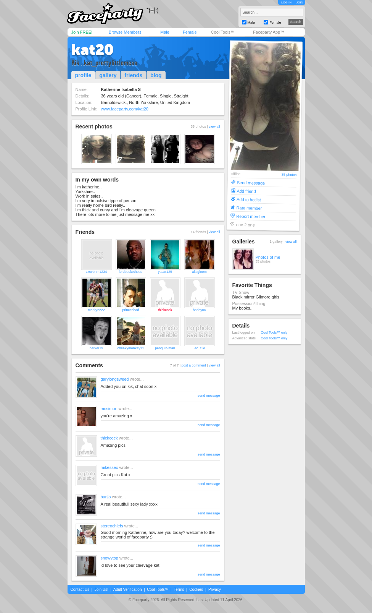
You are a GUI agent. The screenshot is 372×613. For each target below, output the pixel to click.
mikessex (109, 467)
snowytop (109, 558)
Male (164, 32)
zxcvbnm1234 (96, 272)
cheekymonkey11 (130, 348)
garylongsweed (115, 379)
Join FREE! (82, 32)
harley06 (199, 310)
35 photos (288, 175)
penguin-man (165, 348)
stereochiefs (112, 526)
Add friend (246, 190)
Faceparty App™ (268, 32)
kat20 (92, 49)
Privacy (214, 589)
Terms (179, 589)
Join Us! (101, 589)
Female (190, 32)
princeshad (130, 310)
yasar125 (165, 272)
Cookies (196, 589)
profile (83, 75)
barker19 (96, 348)
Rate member (249, 207)
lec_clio (199, 348)
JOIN (299, 2)
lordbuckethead (131, 272)
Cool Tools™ (223, 32)
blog (156, 75)
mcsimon (109, 408)
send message (209, 395)
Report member (251, 216)
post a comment (194, 365)
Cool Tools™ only (274, 332)
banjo (106, 497)
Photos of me (268, 257)
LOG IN (286, 2)
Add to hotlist (248, 199)
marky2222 (96, 310)
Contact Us (80, 589)
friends (133, 75)
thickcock (165, 310)
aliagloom (199, 272)
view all (214, 126)
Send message (251, 182)
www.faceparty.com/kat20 (124, 109)
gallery (107, 75)
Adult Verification (127, 589)
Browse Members (125, 32)
